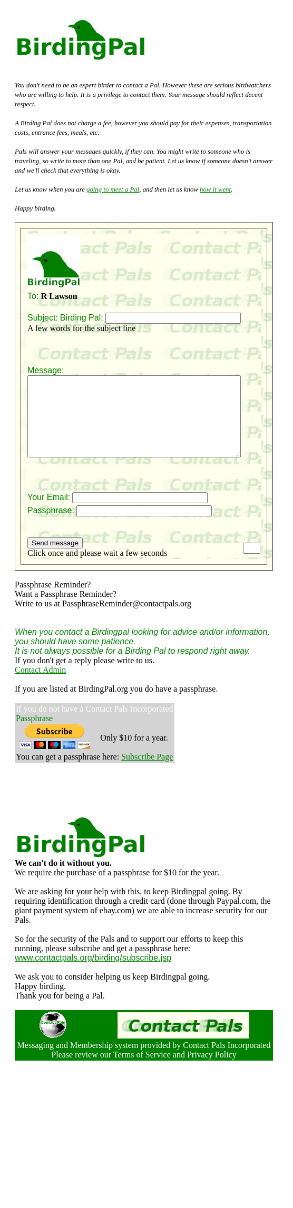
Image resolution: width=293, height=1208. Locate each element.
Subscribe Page (147, 772)
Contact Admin (40, 685)
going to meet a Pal (112, 189)
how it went (215, 189)
